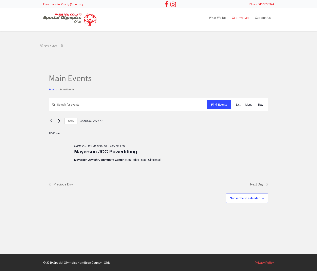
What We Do (217, 18)
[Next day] (59, 120)
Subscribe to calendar (245, 198)
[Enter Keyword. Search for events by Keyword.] (128, 104)
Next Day (259, 184)
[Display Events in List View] (238, 104)
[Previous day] (51, 120)
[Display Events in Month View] (249, 104)
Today (71, 120)
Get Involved (240, 18)
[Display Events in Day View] (260, 104)
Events (53, 89)
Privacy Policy (264, 262)
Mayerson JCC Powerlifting (105, 151)
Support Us (263, 18)
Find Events (219, 104)
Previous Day (61, 184)
